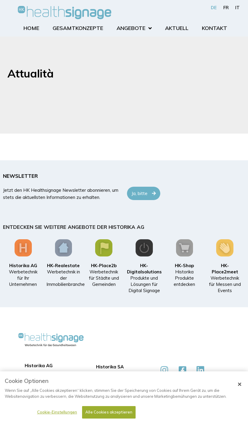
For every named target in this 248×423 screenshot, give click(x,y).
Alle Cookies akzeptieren (108, 414)
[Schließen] (239, 386)
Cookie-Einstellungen (57, 414)
